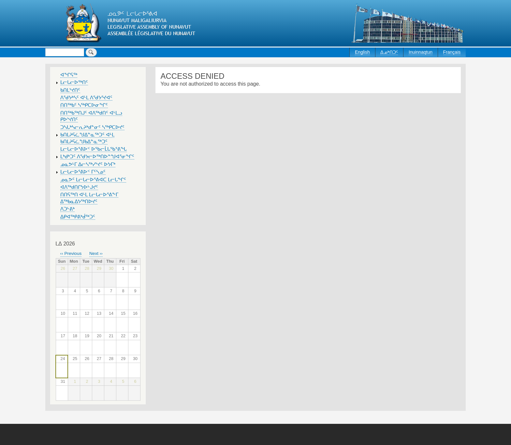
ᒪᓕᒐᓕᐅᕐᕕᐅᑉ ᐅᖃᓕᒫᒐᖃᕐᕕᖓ (93, 149)
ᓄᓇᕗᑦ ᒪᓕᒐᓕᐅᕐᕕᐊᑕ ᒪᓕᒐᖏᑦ (93, 179)
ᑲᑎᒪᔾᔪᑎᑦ (70, 90)
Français (452, 52)
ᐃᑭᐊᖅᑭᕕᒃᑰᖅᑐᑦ (77, 216)
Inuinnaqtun (420, 52)
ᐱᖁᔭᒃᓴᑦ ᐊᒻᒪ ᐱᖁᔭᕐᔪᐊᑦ (86, 97)
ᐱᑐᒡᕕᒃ (67, 209)
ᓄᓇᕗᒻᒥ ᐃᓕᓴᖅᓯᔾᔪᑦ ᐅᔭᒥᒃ (87, 164)
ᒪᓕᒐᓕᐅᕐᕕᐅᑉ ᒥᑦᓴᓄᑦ (83, 171)
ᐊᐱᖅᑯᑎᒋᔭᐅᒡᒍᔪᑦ (79, 187)
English (362, 52)
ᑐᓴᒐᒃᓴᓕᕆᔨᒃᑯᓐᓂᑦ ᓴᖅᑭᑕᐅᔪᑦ (92, 127)
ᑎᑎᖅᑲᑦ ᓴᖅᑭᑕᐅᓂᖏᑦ (84, 105)
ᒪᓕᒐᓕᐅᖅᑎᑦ (74, 82)
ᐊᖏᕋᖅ (68, 74)
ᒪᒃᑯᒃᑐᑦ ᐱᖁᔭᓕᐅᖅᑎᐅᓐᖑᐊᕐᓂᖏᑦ (97, 156)
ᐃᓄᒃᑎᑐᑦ (389, 52)
